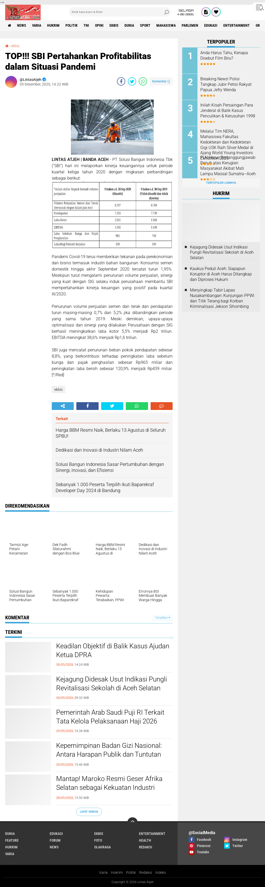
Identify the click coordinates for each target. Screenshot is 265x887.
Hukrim (117, 872)
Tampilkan (162, 617)
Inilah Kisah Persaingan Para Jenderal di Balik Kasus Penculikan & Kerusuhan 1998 (227, 110)
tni (86, 25)
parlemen (190, 25)
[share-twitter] (132, 81)
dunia (129, 25)
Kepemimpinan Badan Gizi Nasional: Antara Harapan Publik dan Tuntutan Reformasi (109, 754)
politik (71, 25)
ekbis (114, 25)
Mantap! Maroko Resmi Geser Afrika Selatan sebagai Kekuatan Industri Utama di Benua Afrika (109, 787)
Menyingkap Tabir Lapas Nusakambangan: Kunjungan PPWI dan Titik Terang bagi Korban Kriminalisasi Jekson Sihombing (222, 298)
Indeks (160, 872)
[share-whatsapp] (143, 81)
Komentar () (161, 81)
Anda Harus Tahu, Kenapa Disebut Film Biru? (224, 55)
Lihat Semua (89, 811)
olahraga (102, 847)
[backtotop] (132, 822)
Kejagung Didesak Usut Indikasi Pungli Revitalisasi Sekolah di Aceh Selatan (111, 683)
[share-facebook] (121, 81)
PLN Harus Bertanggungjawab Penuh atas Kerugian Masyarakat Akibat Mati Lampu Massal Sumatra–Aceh (228, 165)
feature (12, 840)
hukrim (53, 25)
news (21, 25)
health (145, 840)
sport (145, 25)
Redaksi (145, 872)
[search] (120, 12)
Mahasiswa (166, 25)
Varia (103, 872)
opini (99, 25)
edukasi (210, 25)
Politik (131, 872)
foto (98, 840)
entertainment (236, 25)
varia (36, 25)
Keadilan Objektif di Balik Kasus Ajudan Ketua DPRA (112, 650)
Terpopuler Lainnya (221, 183)
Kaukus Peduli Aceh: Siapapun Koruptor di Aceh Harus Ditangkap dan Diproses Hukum (221, 274)
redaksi (145, 847)
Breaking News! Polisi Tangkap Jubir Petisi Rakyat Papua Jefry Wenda (226, 84)
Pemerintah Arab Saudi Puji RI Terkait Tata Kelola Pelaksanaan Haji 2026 (110, 716)
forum (55, 840)
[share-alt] (63, 406)
